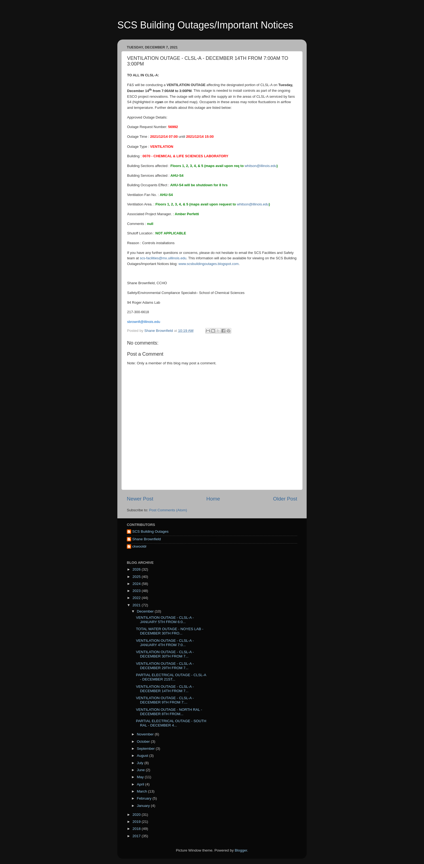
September (146, 749)
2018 (137, 829)
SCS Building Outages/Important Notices (205, 25)
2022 (137, 598)
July (140, 763)
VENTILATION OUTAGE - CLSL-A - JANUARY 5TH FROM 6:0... (165, 620)
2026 (137, 569)
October (144, 741)
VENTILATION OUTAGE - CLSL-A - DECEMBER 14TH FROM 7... (165, 689)
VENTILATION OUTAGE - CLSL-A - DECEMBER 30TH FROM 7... (165, 654)
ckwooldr (139, 546)
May (141, 777)
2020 (137, 815)
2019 (137, 822)
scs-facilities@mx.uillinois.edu (163, 258)
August (143, 756)
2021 (137, 605)
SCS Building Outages (150, 531)
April (141, 784)
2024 (137, 584)
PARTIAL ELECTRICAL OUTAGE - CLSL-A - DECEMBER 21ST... (171, 677)
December (146, 611)
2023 (137, 591)
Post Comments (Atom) (168, 510)
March (142, 791)
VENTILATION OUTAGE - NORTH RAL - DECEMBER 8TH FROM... (169, 712)
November (146, 734)
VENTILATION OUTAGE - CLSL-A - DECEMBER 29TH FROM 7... (165, 666)
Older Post (285, 499)
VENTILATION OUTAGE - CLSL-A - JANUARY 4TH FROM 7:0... (165, 643)
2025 (137, 577)
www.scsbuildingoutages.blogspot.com (208, 264)
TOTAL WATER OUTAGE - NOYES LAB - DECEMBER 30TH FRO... (169, 631)
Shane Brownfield (146, 539)
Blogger (241, 850)
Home (213, 499)
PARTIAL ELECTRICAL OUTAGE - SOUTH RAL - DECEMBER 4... (171, 723)
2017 (137, 836)
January (144, 806)
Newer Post (140, 499)
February (145, 798)
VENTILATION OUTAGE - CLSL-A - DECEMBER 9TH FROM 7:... (165, 700)
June (141, 770)
